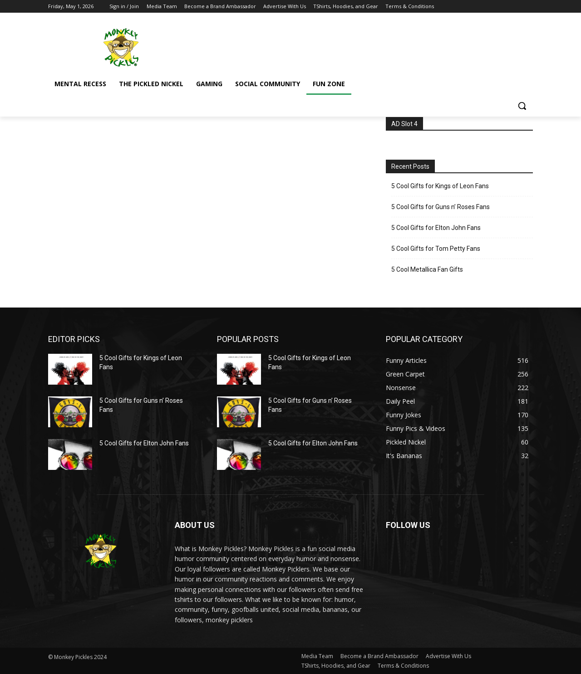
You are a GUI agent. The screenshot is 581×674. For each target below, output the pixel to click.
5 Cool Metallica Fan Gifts (427, 269)
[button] (522, 106)
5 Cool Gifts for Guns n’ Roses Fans (440, 206)
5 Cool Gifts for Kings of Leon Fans (440, 186)
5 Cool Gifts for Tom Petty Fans (435, 248)
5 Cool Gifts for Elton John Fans (436, 227)
